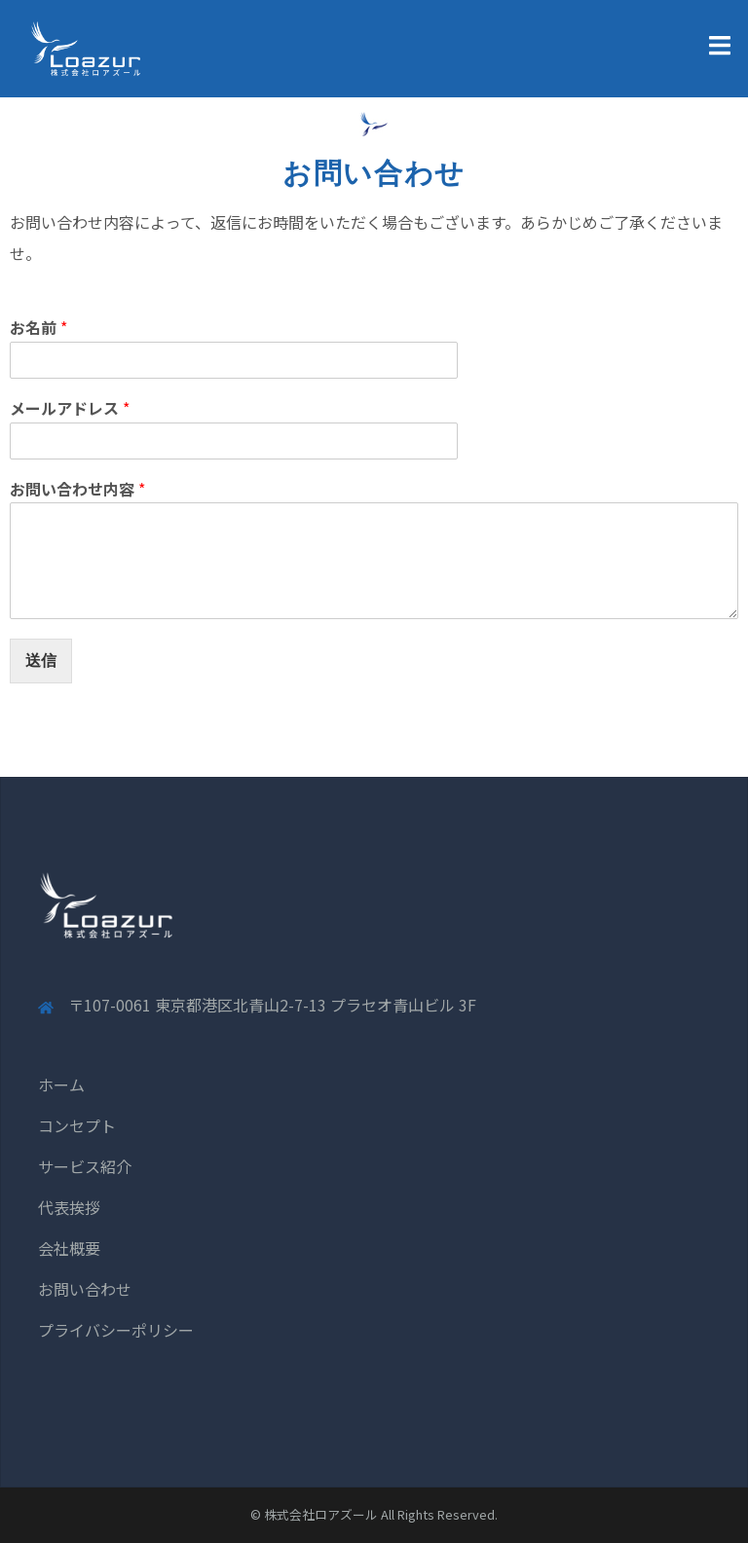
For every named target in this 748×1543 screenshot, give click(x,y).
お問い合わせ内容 (77, 489)
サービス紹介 (84, 1166)
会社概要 (69, 1248)
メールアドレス (70, 408)
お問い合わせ (84, 1289)
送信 (40, 660)
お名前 (38, 327)
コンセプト (77, 1125)
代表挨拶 (69, 1207)
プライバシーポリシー (116, 1329)
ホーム (61, 1084)
